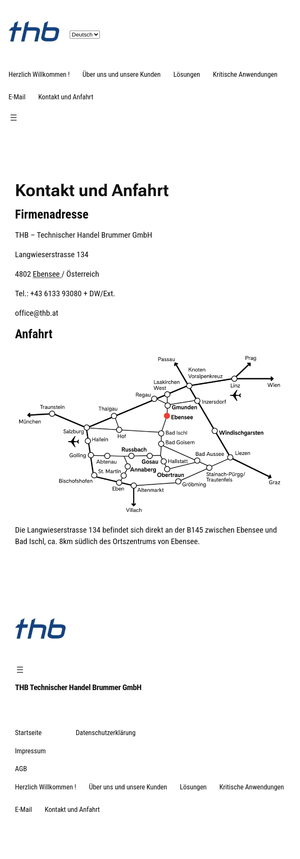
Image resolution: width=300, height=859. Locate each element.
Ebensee (47, 274)
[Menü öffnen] (13, 117)
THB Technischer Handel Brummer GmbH (78, 687)
